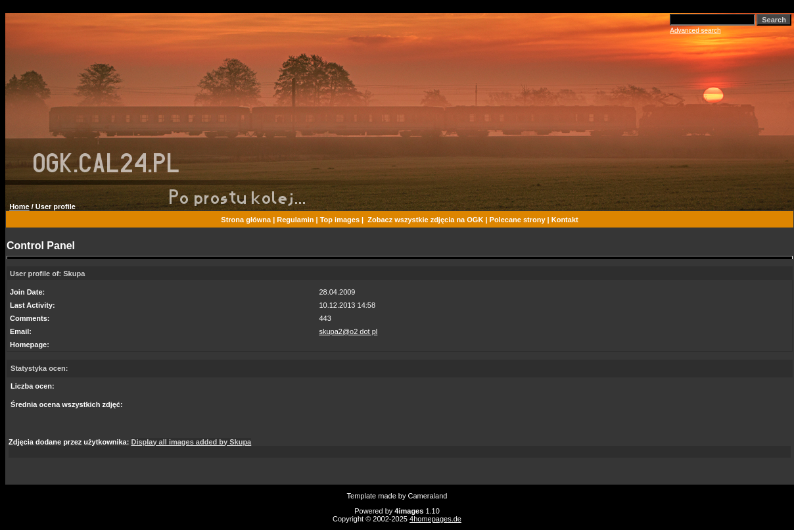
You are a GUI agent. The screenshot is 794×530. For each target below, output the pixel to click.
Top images (340, 220)
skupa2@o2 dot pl (348, 331)
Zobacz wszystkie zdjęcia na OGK (425, 220)
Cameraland (428, 496)
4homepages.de (435, 519)
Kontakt (564, 220)
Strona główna (246, 220)
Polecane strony (518, 220)
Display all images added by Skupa (191, 442)
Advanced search (695, 30)
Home (19, 206)
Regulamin (295, 220)
